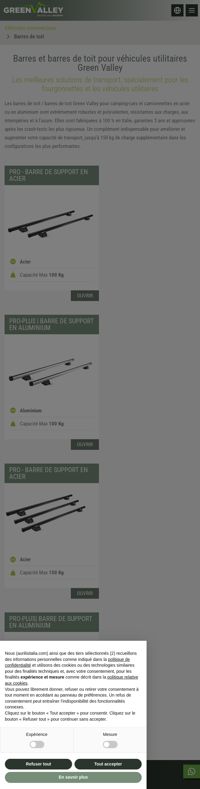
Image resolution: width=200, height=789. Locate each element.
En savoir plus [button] (73, 777)
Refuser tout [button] (38, 764)
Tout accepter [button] (108, 764)
